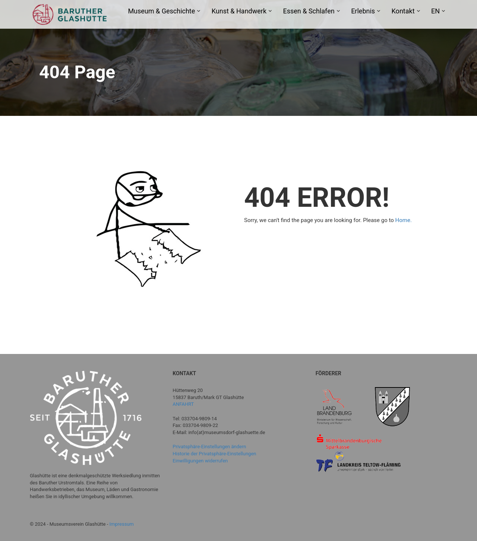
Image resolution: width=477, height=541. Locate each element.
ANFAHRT (183, 404)
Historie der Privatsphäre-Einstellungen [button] (214, 453)
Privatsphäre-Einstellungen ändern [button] (209, 446)
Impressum (122, 524)
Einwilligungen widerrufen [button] (200, 461)
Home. (403, 220)
